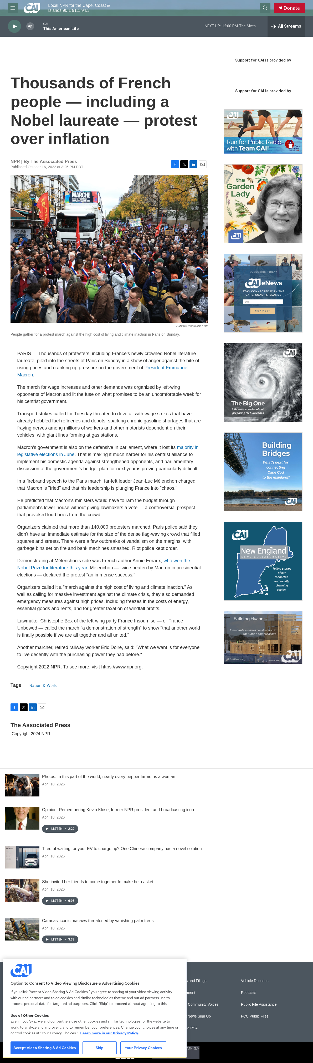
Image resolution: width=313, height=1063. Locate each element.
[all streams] (286, 26)
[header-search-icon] (265, 8)
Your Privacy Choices (143, 1047)
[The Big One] (263, 382)
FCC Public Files (254, 1016)
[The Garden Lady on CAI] (263, 204)
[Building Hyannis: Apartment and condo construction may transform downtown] (263, 637)
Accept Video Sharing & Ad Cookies (44, 1047)
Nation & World (43, 685)
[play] (14, 26)
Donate (292, 8)
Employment (185, 993)
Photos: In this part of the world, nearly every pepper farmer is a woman (108, 776)
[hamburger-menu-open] (13, 8)
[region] (95, 1008)
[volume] (30, 26)
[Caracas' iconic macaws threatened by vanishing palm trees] (22, 929)
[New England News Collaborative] (263, 561)
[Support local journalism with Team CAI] (263, 132)
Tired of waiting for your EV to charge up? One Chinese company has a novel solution (122, 848)
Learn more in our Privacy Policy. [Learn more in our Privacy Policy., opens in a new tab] (109, 1033)
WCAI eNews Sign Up (193, 1016)
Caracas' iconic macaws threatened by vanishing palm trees (98, 920)
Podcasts (248, 993)
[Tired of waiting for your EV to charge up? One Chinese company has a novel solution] (22, 857)
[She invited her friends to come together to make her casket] (22, 890)
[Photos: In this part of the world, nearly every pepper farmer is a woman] (22, 785)
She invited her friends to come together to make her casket (97, 882)
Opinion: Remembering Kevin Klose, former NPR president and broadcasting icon (118, 810)
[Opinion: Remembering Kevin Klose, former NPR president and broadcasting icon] (22, 818)
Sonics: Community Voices (196, 1004)
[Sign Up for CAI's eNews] (263, 293)
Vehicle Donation (255, 981)
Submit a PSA (186, 1028)
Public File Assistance (258, 1004)
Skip (100, 1047)
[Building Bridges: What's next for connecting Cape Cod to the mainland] (263, 472)
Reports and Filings (191, 981)
